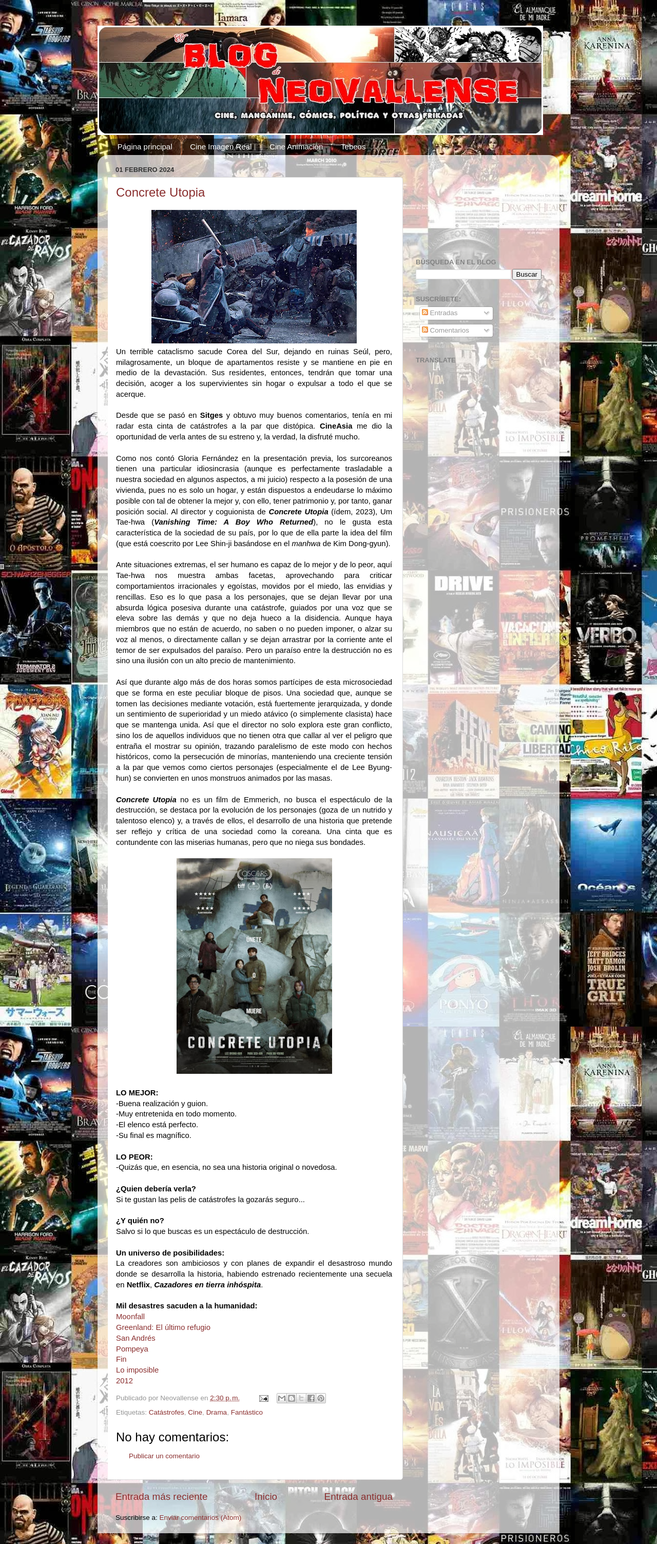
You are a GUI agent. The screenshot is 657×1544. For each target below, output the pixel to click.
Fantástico (247, 1412)
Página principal (145, 146)
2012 (124, 1381)
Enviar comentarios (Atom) (201, 1517)
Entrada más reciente (161, 1496)
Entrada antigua (358, 1496)
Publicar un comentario (164, 1456)
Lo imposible (137, 1370)
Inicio (266, 1496)
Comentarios (445, 330)
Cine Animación (296, 146)
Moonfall (130, 1317)
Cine (195, 1412)
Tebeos (353, 146)
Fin (121, 1359)
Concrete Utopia (160, 192)
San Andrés (136, 1338)
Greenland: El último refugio (163, 1327)
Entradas (440, 313)
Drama (216, 1412)
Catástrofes (166, 1412)
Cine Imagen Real (221, 146)
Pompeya (132, 1349)
